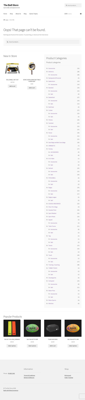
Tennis (50, 245)
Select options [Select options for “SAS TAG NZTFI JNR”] (73, 346)
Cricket (50, 110)
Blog (25, 14)
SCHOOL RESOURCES (54, 203)
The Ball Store (10, 5)
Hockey (50, 149)
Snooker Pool (52, 210)
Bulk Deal (51, 107)
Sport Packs (51, 216)
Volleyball (51, 281)
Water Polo (51, 290)
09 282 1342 (11, 373)
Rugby (50, 187)
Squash (50, 220)
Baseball (50, 88)
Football (50, 123)
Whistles (50, 303)
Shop (11, 14)
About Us (18, 14)
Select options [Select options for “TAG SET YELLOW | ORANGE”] (12, 346)
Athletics (51, 71)
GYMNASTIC (51, 146)
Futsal (50, 133)
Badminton (51, 81)
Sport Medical (52, 213)
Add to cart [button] (12, 86)
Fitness (50, 120)
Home (5, 14)
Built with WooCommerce (10, 390)
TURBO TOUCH (52, 268)
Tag (49, 236)
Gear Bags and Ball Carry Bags (56, 142)
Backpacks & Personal (54, 78)
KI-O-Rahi (51, 158)
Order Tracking (69, 377)
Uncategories (52, 278)
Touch (50, 255)
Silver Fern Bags (53, 207)
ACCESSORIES (55, 152)
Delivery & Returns (29, 377)
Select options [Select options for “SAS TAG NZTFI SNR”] (32, 346)
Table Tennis (52, 226)
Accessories (51, 68)
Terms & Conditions (29, 375)
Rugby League (52, 197)
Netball (50, 168)
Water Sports (52, 300)
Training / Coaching (54, 265)
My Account (68, 375)
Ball (52, 94)
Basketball (51, 97)
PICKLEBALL (52, 178)
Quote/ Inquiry (33, 14)
